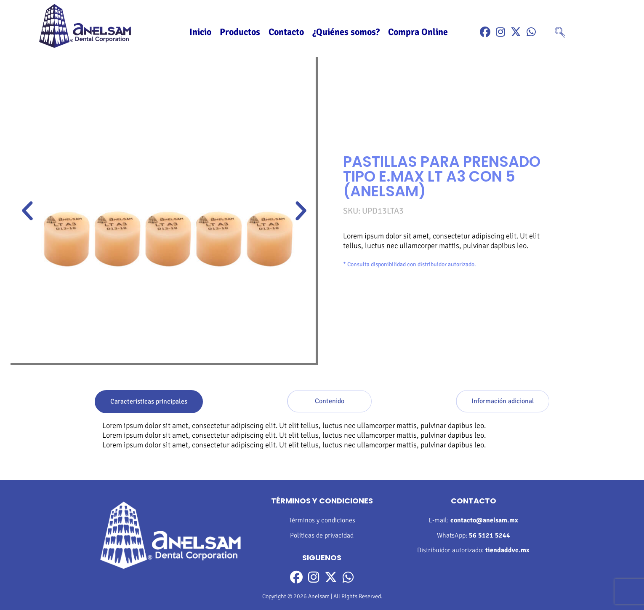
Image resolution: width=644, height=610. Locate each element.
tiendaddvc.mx (507, 550)
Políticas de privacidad (322, 535)
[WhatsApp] (531, 32)
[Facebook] (485, 32)
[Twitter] (516, 32)
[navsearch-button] (560, 33)
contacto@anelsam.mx (484, 520)
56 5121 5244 (489, 535)
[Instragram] (500, 32)
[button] (27, 211)
